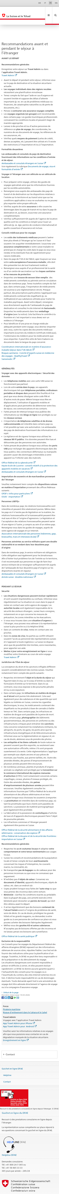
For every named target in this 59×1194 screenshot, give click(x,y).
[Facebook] (3, 987)
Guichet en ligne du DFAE (15, 1102)
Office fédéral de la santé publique (19, 926)
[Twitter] (6, 987)
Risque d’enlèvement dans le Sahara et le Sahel (25, 1002)
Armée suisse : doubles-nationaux (19, 566)
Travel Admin (9, 65)
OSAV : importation (12, 486)
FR (50, 3)
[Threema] (12, 987)
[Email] (18, 987)
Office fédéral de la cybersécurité (18, 452)
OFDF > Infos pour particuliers (17, 483)
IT (45, 3)
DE (39, 3)
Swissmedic (8, 348)
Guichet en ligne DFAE (12, 1058)
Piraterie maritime (11, 999)
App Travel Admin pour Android (20, 1016)
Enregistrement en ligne (16, 1030)
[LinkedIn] (9, 987)
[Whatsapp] (15, 987)
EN (56, 3)
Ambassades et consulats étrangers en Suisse (24, 153)
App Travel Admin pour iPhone (19, 1013)
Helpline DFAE (9, 1144)
